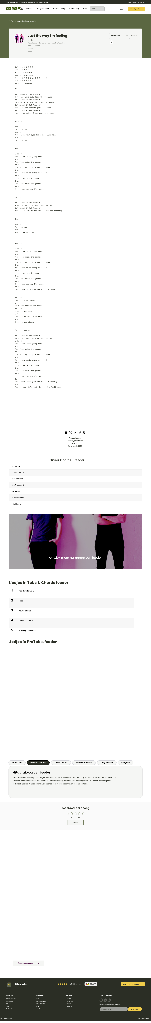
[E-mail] (113, 1009)
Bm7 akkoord (18, 485)
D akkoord (16, 491)
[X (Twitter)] (70, 432)
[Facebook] (66, 432)
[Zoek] (94, 9)
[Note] (101, 1000)
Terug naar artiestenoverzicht (23, 21)
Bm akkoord (17, 479)
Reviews (46, 2)
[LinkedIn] (75, 432)
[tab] (17, 762)
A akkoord (16, 466)
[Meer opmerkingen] (28, 963)
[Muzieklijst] (119, 36)
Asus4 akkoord (18, 472)
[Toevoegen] (134, 36)
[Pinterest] (84, 432)
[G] (9, 985)
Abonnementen (134, 2)
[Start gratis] (136, 9)
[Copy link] (79, 432)
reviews (78, 984)
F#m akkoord (18, 497)
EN (143, 2)
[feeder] (56, 40)
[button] (29, 8)
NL (141, 2)
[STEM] (75, 822)
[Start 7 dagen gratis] (133, 984)
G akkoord (16, 504)
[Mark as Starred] (64, 984)
